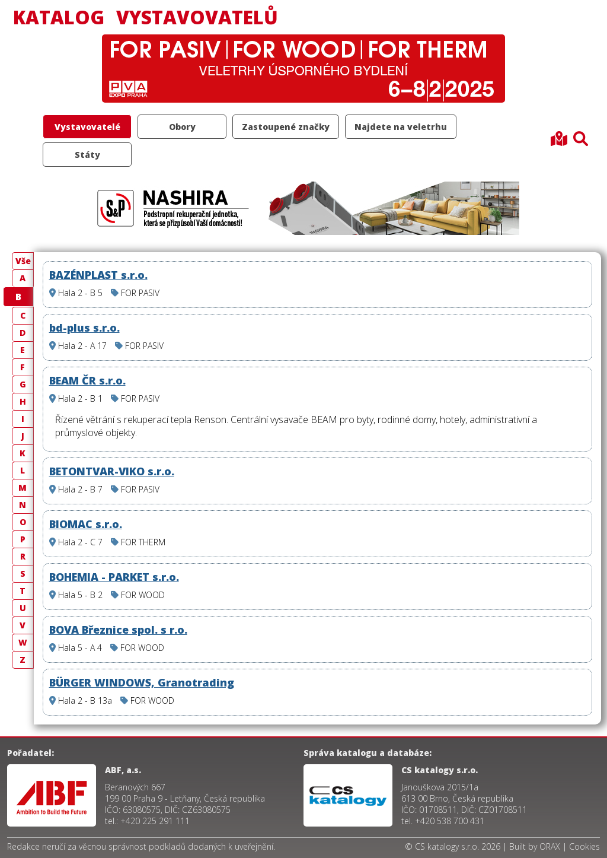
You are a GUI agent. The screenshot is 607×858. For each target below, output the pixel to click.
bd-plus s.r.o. (84, 327)
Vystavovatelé (87, 126)
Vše (23, 260)
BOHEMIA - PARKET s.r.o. (114, 577)
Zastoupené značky (286, 126)
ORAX (549, 846)
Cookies (584, 846)
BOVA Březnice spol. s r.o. (118, 629)
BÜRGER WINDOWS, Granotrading (141, 682)
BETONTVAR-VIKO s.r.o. (111, 471)
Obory (182, 126)
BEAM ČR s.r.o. (87, 380)
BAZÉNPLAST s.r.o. (98, 275)
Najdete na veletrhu (400, 126)
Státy (87, 154)
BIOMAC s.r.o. (85, 524)
